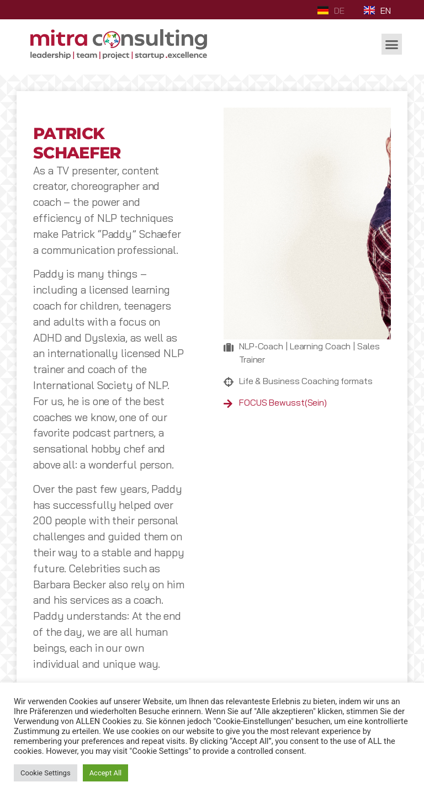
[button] (391, 44)
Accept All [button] (105, 773)
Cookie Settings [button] (45, 773)
